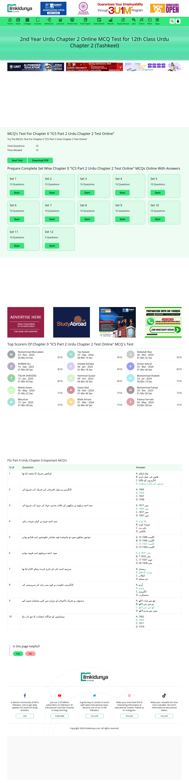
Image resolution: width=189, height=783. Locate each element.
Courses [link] (37, 21)
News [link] (18, 21)
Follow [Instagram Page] (129, 716)
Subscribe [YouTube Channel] (59, 716)
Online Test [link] (72, 21)
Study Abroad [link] (123, 21)
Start (17, 192)
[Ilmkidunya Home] (23, 8)
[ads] (25, 322)
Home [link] (10, 21)
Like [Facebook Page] (25, 716)
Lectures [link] (60, 21)
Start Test (17, 160)
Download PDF (40, 160)
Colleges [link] (27, 21)
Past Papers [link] (85, 21)
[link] (57, 8)
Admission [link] (49, 21)
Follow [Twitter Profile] (94, 716)
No (30, 653)
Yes (18, 653)
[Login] (177, 21)
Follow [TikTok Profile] (164, 716)
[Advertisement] (94, 93)
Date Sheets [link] (99, 21)
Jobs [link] (134, 21)
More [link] (149, 21)
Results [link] (110, 21)
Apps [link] (157, 21)
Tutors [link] (141, 21)
